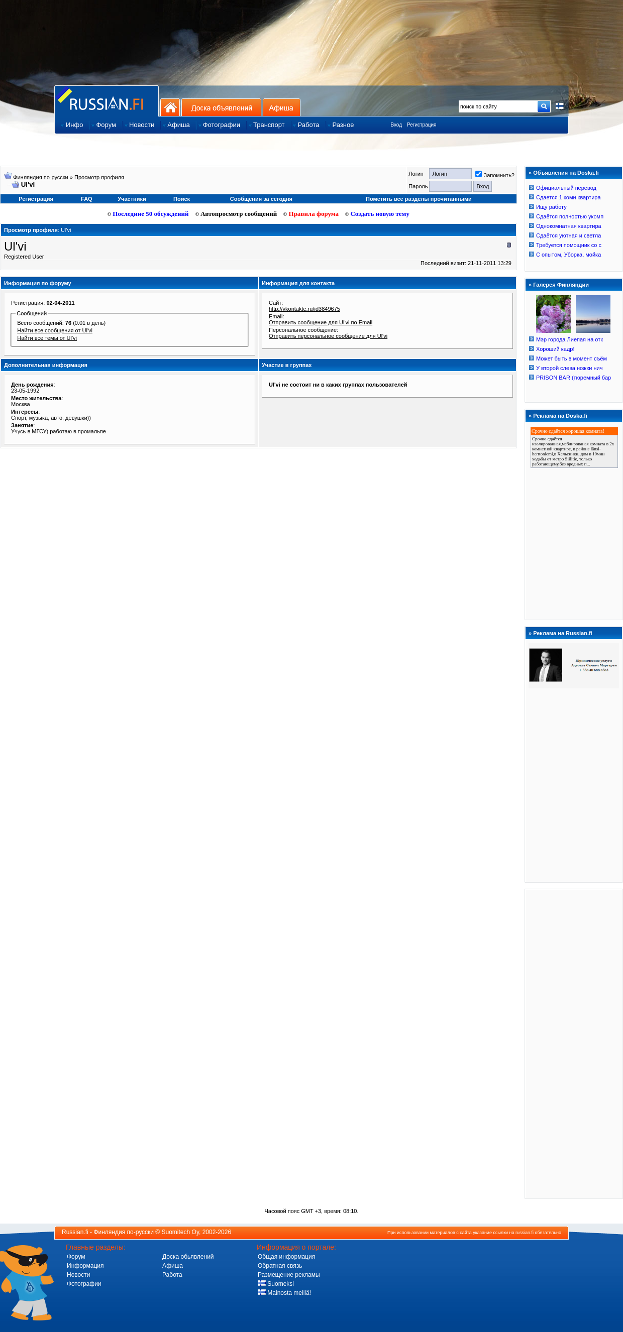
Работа (172, 1274)
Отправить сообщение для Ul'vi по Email (320, 322)
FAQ (86, 199)
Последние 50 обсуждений (148, 213)
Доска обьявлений (188, 1256)
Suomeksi (276, 1283)
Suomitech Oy (180, 1232)
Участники (132, 199)
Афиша (281, 107)
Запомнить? (494, 175)
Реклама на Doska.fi (560, 416)
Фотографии (84, 1283)
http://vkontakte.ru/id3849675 (304, 309)
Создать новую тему (377, 213)
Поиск (181, 199)
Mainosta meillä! (284, 1292)
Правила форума (311, 213)
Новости (78, 1274)
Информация (85, 1265)
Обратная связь (280, 1265)
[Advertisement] (574, 1043)
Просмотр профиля (99, 177)
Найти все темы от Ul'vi (47, 338)
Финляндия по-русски (40, 177)
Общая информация (286, 1256)
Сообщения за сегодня (261, 199)
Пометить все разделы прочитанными (419, 199)
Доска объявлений (221, 107)
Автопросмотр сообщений (236, 213)
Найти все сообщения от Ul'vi (54, 330)
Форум (76, 1256)
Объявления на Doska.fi (566, 173)
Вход (396, 125)
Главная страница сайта (106, 100)
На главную (170, 107)
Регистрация (421, 125)
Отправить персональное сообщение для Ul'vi (328, 336)
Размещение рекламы (289, 1274)
